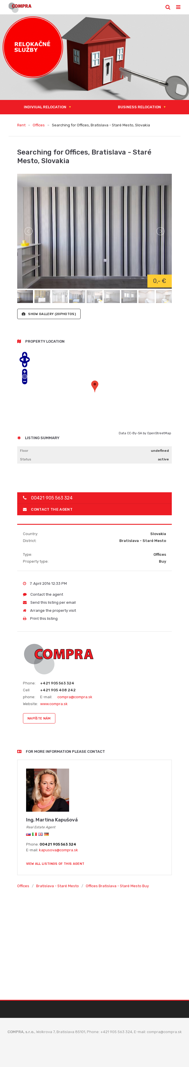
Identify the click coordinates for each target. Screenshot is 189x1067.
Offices (39, 125)
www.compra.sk (54, 704)
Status (25, 459)
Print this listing (40, 618)
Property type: (35, 561)
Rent (21, 125)
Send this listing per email (49, 602)
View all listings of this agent (55, 864)
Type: (27, 554)
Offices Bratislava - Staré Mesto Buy (117, 886)
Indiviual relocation (45, 107)
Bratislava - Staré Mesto (57, 886)
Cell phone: (29, 693)
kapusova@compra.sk (58, 850)
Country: (30, 534)
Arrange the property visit (49, 610)
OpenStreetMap (159, 433)
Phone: (29, 683)
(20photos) (49, 314)
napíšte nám (39, 718)
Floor (24, 451)
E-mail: (46, 697)
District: (29, 541)
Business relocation (139, 107)
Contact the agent (48, 509)
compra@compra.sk (74, 697)
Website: (30, 704)
